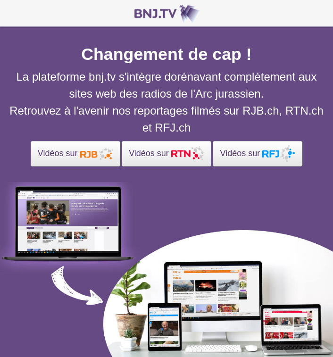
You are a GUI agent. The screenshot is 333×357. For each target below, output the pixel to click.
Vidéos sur (75, 153)
